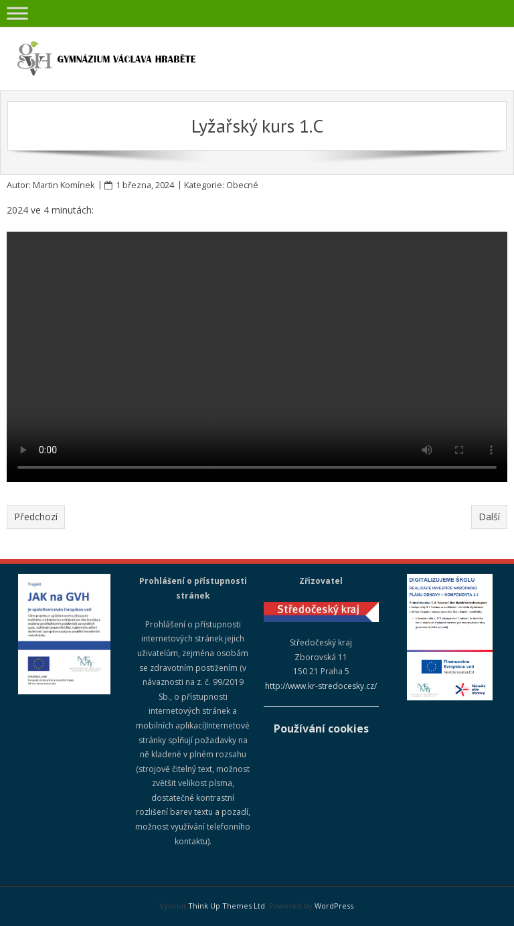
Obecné (242, 185)
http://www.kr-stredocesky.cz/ (321, 686)
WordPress (334, 906)
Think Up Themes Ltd (226, 906)
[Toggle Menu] (17, 13)
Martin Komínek (63, 185)
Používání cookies (321, 728)
